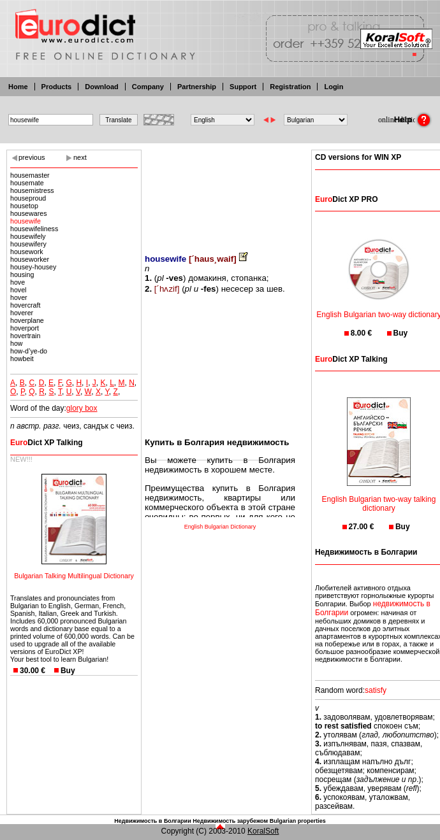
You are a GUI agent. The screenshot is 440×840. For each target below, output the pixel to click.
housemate (27, 183)
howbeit (22, 358)
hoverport (24, 328)
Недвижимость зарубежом (230, 821)
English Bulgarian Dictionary (220, 526)
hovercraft (25, 305)
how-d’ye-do (28, 351)
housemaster (30, 175)
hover (18, 297)
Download (102, 86)
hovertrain (25, 335)
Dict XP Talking (46, 442)
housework (26, 251)
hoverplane (27, 320)
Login (333, 86)
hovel (18, 290)
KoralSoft (263, 831)
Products (56, 86)
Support (243, 86)
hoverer (21, 313)
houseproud (28, 198)
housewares (28, 213)
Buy (68, 670)
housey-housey (33, 267)
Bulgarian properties (298, 821)
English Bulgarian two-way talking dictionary (379, 496)
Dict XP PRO (346, 199)
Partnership (196, 86)
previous (31, 157)
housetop (24, 206)
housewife (25, 221)
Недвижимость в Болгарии (152, 821)
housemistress (32, 190)
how (16, 343)
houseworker (29, 259)
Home (18, 86)
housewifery (28, 244)
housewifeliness (34, 228)
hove (17, 282)
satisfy (375, 690)
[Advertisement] (220, 192)
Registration (290, 86)
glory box (82, 408)
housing (22, 274)
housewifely (28, 236)
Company (148, 86)
